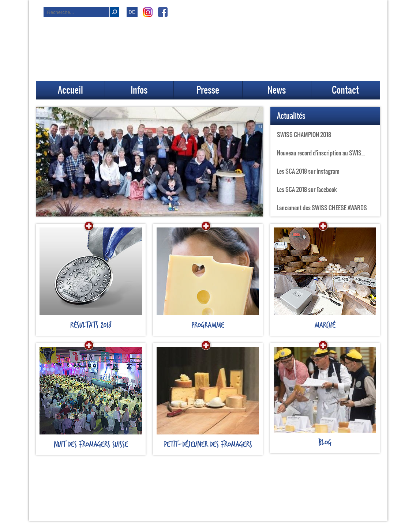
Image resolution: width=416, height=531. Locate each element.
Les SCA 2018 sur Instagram (308, 171)
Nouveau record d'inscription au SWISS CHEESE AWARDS (328, 152)
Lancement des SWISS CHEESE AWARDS (322, 207)
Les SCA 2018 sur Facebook (307, 189)
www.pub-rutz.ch (243, 523)
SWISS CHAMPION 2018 (304, 134)
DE (132, 12)
